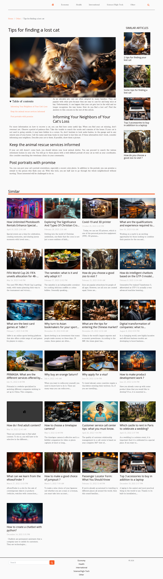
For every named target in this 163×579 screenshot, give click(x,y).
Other (132, 4)
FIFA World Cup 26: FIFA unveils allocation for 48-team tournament (21, 276)
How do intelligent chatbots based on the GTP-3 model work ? (136, 276)
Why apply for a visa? (95, 374)
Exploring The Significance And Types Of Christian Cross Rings (62, 225)
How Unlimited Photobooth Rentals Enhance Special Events (23, 225)
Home (10, 18)
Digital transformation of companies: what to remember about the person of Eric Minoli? (137, 329)
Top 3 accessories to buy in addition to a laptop (136, 124)
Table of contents (22, 101)
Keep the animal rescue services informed (28, 111)
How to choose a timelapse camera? (60, 426)
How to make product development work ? (133, 376)
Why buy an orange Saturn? (61, 374)
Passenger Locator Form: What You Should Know (97, 477)
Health (79, 4)
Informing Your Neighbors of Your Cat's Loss (29, 106)
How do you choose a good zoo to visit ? (135, 156)
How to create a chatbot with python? (24, 528)
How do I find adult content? (24, 425)
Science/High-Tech (115, 4)
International (94, 4)
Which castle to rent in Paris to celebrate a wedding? (136, 426)
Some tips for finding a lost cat (135, 91)
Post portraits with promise (22, 116)
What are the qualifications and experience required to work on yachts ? (136, 225)
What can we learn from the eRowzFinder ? (24, 477)
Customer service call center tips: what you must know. (99, 426)
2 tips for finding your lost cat (135, 59)
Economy (65, 4)
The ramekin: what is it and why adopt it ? (61, 274)
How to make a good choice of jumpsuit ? (60, 477)
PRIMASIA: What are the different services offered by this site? (23, 378)
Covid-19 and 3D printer (96, 222)
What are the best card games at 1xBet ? (21, 325)
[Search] (29, 562)
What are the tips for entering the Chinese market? (100, 325)
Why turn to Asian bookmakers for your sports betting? (61, 327)
